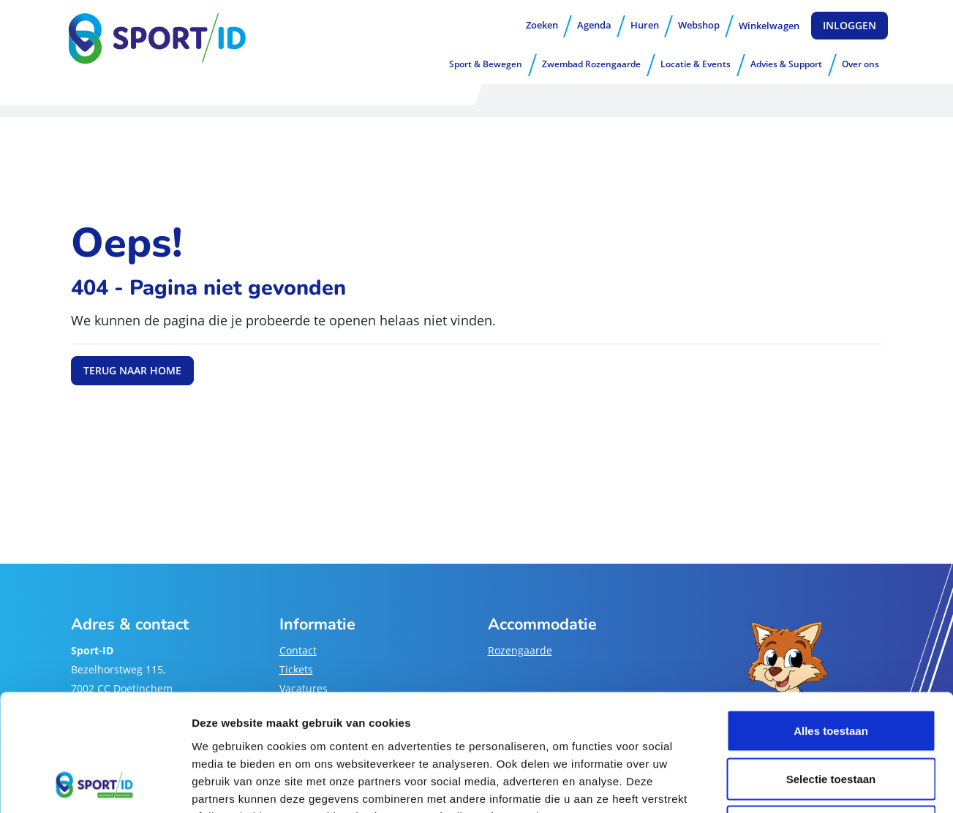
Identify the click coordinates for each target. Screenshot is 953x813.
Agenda (594, 24)
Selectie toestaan (831, 669)
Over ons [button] (860, 63)
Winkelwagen (769, 25)
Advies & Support (786, 63)
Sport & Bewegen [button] (485, 63)
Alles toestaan (831, 621)
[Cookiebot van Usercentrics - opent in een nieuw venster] (95, 784)
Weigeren (830, 717)
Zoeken (542, 24)
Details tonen (790, 784)
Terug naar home (132, 370)
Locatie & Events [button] (695, 63)
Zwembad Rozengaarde (591, 63)
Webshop (699, 24)
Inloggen (849, 25)
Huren (644, 24)
